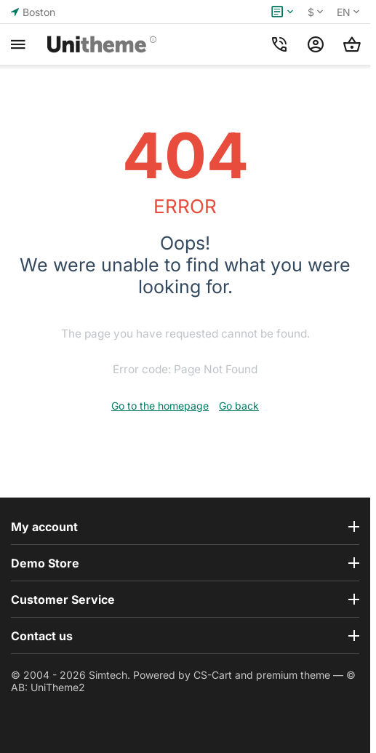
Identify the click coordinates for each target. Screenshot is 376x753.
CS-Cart (212, 675)
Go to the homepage (160, 405)
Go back (239, 405)
